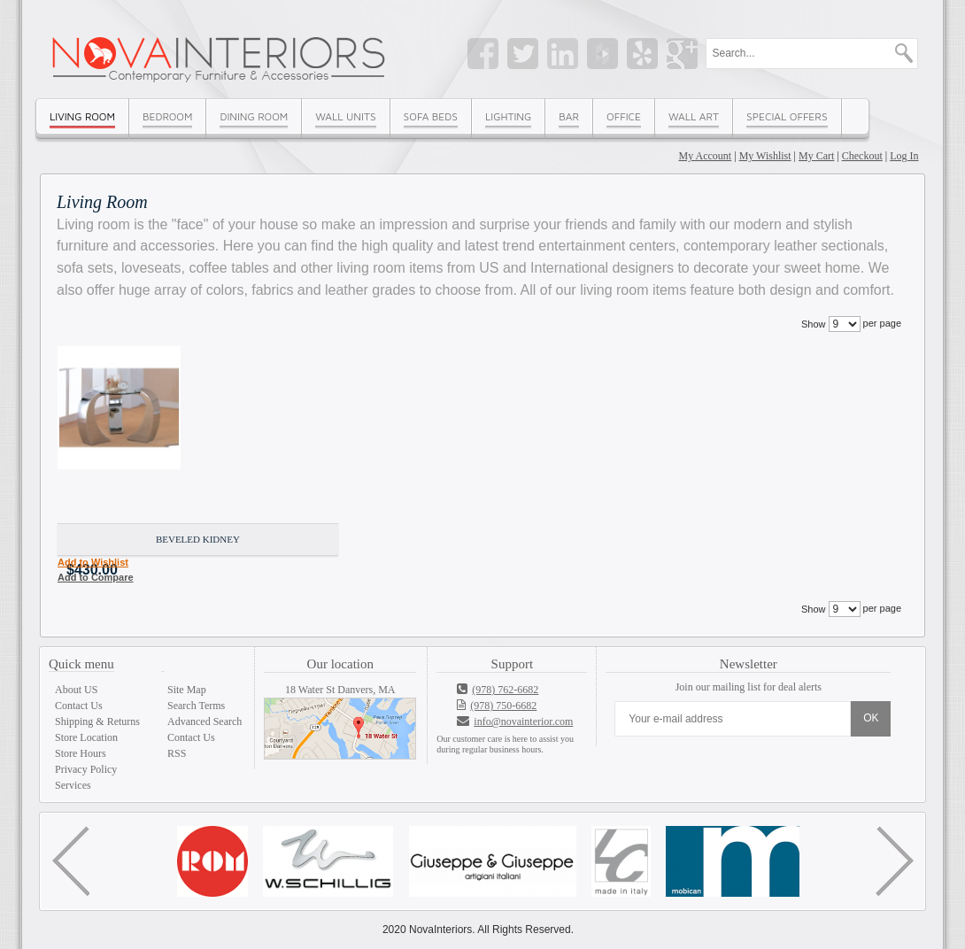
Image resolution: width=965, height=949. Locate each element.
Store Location (86, 737)
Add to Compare (96, 577)
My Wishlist (765, 156)
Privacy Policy (86, 769)
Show (813, 324)
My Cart (816, 156)
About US (76, 689)
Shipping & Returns (97, 721)
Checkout (862, 156)
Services (73, 785)
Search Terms (196, 705)
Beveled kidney (198, 539)
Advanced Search (204, 721)
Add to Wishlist (93, 562)
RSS (176, 753)
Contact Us (79, 705)
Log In (904, 156)
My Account (705, 156)
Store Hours (80, 753)
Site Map (186, 689)
